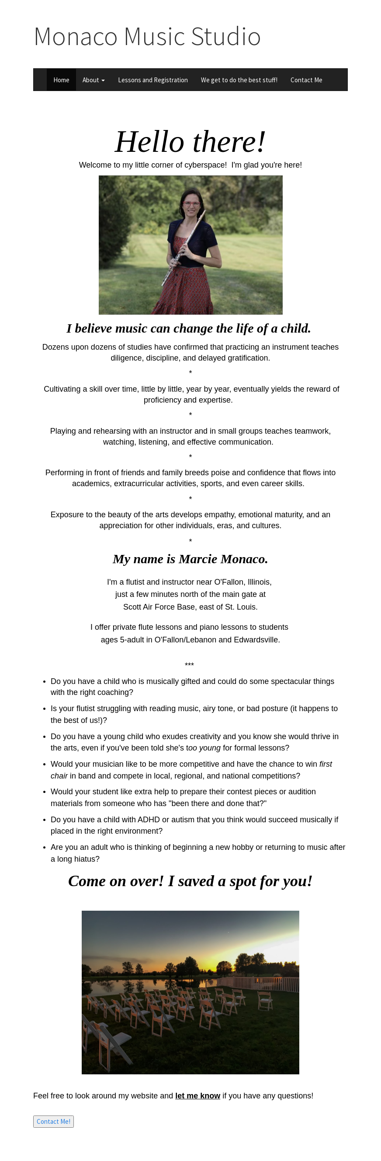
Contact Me (306, 80)
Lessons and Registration (153, 80)
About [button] (94, 80)
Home (61, 80)
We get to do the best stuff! (239, 80)
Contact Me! (53, 1121)
